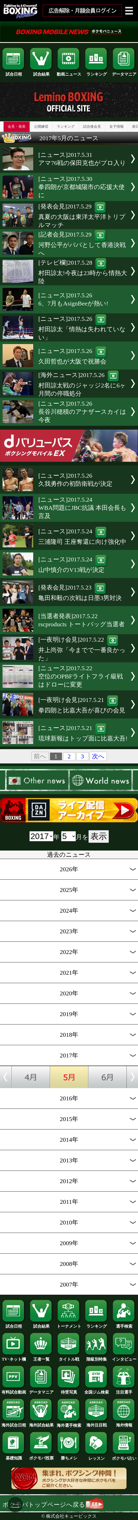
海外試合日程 (13, 1423)
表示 (98, 836)
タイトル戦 (69, 1357)
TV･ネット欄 (13, 1357)
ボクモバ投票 (41, 1456)
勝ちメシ (69, 1456)
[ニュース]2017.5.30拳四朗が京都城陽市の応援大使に (81, 186)
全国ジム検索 (96, 1390)
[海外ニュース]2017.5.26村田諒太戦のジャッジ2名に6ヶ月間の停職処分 (82, 384)
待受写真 (69, 1390)
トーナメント (69, 1324)
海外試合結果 (41, 1423)
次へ (98, 756)
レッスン (96, 1456)
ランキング (96, 72)
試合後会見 (92, 126)
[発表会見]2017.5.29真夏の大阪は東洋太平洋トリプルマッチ (81, 215)
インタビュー (124, 1357)
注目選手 (124, 1390)
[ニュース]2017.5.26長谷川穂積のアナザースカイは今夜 (82, 411)
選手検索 (124, 1324)
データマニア (124, 72)
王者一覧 (41, 1357)
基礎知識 (13, 1456)
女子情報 (116, 126)
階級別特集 (96, 1357)
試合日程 (13, 72)
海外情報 (124, 1423)
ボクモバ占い (124, 1456)
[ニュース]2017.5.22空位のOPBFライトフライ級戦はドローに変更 (80, 676)
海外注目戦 (96, 1423)
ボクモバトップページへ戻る (53, 1504)
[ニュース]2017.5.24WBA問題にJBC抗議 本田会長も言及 (82, 507)
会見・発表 (17, 126)
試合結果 (41, 72)
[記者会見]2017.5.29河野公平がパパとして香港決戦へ (82, 243)
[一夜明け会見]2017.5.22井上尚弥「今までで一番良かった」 (81, 649)
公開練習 (41, 126)
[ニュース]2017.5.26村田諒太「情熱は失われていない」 (82, 328)
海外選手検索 (69, 1423)
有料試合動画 (13, 1390)
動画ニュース (69, 72)
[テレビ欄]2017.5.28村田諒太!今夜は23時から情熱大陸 (82, 272)
